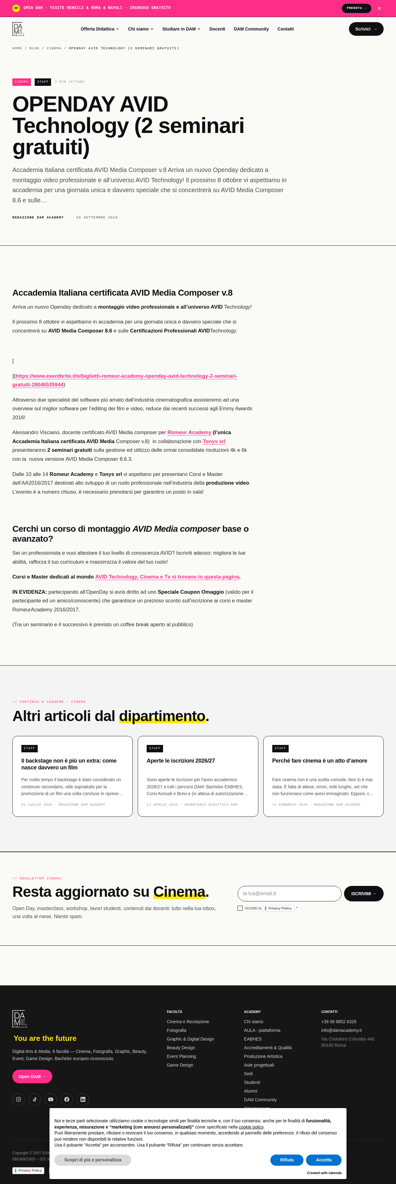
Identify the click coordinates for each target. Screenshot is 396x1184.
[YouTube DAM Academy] (51, 1099)
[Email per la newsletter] (290, 894)
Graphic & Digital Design (190, 1039)
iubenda (335, 1173)
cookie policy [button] (251, 1127)
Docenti (217, 28)
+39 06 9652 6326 (338, 1021)
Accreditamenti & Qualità (268, 1047)
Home (17, 48)
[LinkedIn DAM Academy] (83, 1099)
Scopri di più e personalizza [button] (92, 1159)
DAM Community (251, 28)
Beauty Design (181, 1047)
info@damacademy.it (341, 1030)
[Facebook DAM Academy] (67, 1099)
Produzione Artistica (263, 1056)
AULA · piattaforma (262, 1030)
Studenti (252, 1082)
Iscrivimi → (363, 894)
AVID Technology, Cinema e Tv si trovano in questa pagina (167, 578)
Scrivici (366, 29)
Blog (35, 48)
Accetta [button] (324, 1159)
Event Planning (181, 1056)
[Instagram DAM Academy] (18, 1099)
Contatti (286, 28)
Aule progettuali (259, 1065)
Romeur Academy (189, 434)
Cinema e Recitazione (188, 1021)
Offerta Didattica (100, 28)
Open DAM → (32, 1076)
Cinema (54, 48)
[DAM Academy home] (19, 29)
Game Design (180, 1065)
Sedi (248, 1073)
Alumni (250, 1091)
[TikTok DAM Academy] (34, 1099)
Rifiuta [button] (287, 1159)
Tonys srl (214, 442)
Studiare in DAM (181, 28)
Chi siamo (141, 28)
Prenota (356, 8)
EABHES (253, 1039)
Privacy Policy (280, 909)
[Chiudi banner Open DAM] (379, 8)
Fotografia (176, 1030)
